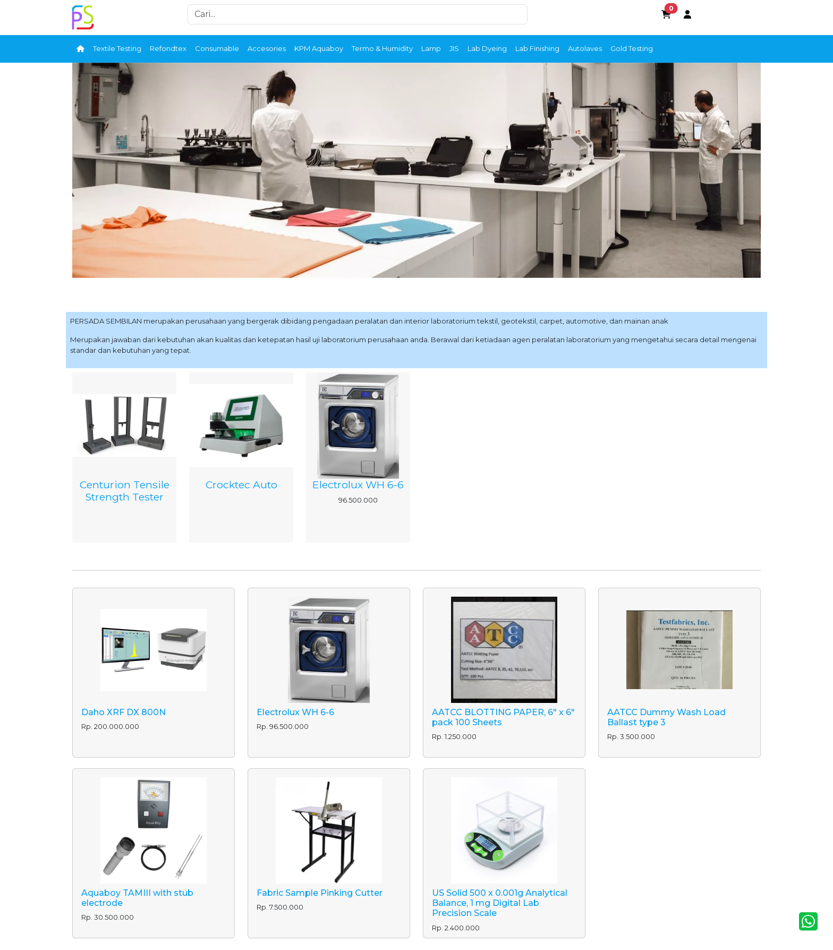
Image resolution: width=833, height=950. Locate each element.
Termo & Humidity (382, 48)
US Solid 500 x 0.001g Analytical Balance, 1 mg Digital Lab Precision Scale (499, 903)
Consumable (217, 48)
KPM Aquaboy (318, 48)
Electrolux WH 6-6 (358, 484)
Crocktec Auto (241, 484)
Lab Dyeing (487, 48)
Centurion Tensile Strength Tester (124, 490)
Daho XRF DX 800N (123, 712)
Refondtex (168, 48)
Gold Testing (631, 48)
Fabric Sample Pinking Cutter (319, 893)
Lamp (431, 48)
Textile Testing (117, 48)
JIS (454, 48)
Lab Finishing (537, 48)
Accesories (267, 48)
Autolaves (585, 48)
